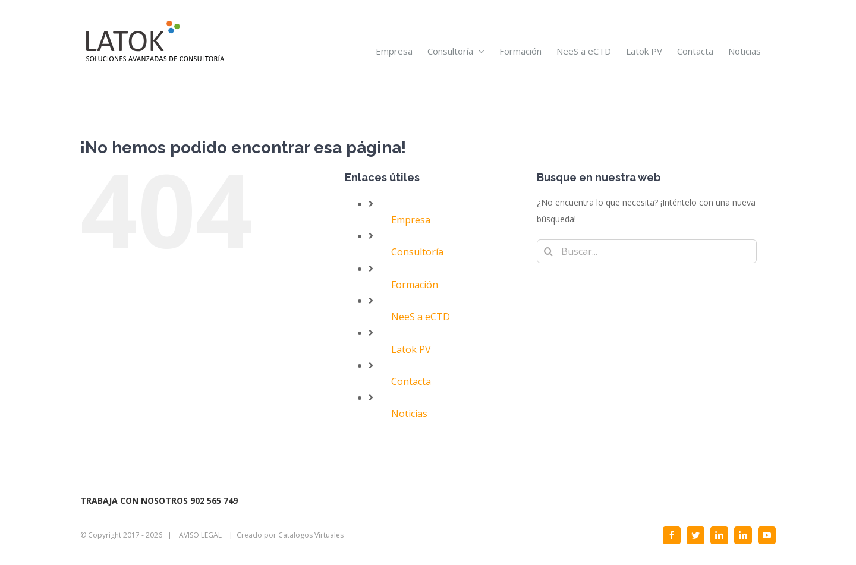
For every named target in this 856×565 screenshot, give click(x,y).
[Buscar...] (647, 251)
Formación (414, 284)
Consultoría (417, 251)
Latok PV (411, 349)
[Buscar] (549, 251)
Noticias (409, 413)
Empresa (410, 219)
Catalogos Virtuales (311, 535)
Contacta (411, 381)
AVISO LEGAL (200, 535)
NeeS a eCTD (420, 316)
